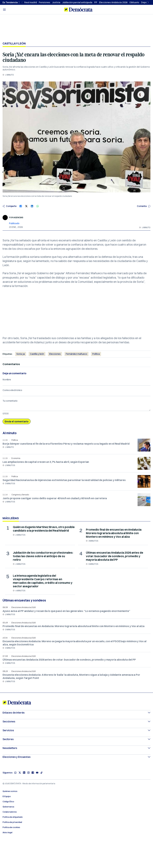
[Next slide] (148, 2)
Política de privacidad (12, 822)
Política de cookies (11, 827)
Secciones (76, 721)
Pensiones (44, 2)
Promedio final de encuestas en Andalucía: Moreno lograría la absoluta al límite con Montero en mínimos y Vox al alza (114, 533)
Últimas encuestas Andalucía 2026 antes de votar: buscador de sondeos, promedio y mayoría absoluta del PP (114, 556)
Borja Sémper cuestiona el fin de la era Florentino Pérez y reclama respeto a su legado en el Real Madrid (66, 443)
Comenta (143, 206)
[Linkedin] (24, 772)
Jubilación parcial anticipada (77, 2)
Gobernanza (8, 807)
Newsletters (76, 748)
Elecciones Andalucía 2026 (113, 2)
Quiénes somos (10, 791)
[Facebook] (32, 772)
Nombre (7, 379)
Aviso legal (7, 832)
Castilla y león (37, 353)
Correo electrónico (12, 390)
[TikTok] (41, 772)
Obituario (134, 2)
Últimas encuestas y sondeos (24, 600)
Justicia (56, 2)
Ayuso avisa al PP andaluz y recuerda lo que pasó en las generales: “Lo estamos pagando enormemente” (66, 611)
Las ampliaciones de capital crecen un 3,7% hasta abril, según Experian (46, 461)
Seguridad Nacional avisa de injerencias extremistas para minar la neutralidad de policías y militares (64, 480)
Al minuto (10, 433)
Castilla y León (14, 43)
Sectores (76, 739)
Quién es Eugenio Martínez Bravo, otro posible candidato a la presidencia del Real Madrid (44, 528)
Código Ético (8, 801)
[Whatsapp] (15, 772)
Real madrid (30, 2)
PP (95, 2)
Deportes (146, 2)
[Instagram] (28, 772)
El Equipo (7, 796)
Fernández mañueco (76, 353)
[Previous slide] (22, 2)
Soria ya (20, 353)
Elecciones (55, 353)
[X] (19, 772)
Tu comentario (10, 401)
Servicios (76, 730)
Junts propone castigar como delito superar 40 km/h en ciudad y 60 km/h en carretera (55, 498)
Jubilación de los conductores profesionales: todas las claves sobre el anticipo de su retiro (43, 556)
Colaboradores (10, 812)
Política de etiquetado (13, 817)
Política (96, 353)
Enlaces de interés (76, 712)
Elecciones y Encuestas (76, 757)
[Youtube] (37, 772)
